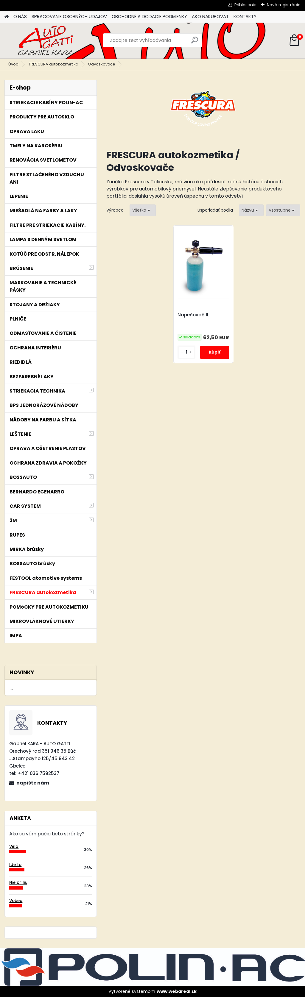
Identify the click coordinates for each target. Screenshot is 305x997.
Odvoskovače (101, 64)
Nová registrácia (284, 5)
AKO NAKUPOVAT (210, 16)
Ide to (15, 865)
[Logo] (45, 40)
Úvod (13, 64)
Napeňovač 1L (193, 315)
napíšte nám (32, 782)
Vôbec (15, 901)
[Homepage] (6, 17)
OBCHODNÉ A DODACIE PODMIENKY (149, 16)
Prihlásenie (245, 5)
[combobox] (251, 210)
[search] (194, 42)
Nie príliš (18, 882)
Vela (13, 846)
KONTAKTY (245, 16)
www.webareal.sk (177, 991)
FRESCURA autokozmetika (53, 64)
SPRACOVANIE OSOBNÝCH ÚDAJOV (69, 16)
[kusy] (186, 352)
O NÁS (20, 16)
